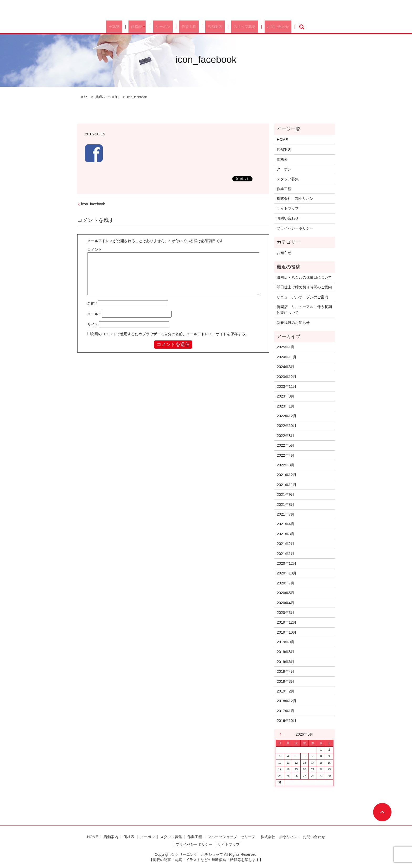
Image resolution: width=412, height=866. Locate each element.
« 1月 (282, 734)
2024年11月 (286, 357)
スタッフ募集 (236, 27)
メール (94, 314)
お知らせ (284, 253)
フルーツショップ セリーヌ (231, 837)
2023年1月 (285, 406)
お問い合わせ (265, 27)
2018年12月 (286, 701)
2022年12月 (286, 416)
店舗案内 (211, 27)
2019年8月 (285, 652)
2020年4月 (285, 603)
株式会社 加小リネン (295, 198)
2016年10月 (286, 721)
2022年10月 (286, 426)
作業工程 (190, 27)
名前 (92, 303)
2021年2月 (285, 544)
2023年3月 (285, 396)
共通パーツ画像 (107, 97)
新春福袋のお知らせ (293, 322)
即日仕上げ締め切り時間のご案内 (304, 287)
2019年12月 (286, 622)
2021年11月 (286, 485)
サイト (92, 324)
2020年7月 (285, 583)
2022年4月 (285, 455)
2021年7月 (285, 514)
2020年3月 (285, 612)
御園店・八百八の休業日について (304, 277)
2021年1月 (285, 554)
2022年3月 (285, 465)
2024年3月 (285, 367)
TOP (83, 97)
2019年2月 (285, 691)
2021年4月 (285, 524)
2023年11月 (286, 386)
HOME (127, 27)
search (286, 27)
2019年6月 (285, 662)
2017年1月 (285, 711)
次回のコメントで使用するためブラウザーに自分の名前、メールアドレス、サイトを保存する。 (170, 334)
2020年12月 (286, 563)
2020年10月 (286, 573)
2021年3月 (285, 534)
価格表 (145, 27)
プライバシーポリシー (295, 228)
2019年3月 (285, 681)
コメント (94, 249)
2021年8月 (285, 504)
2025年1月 (285, 347)
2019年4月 (285, 671)
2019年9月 (285, 642)
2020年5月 (285, 593)
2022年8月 (285, 436)
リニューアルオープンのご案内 (302, 297)
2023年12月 (286, 377)
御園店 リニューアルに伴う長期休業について (304, 310)
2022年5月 (285, 445)
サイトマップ (288, 208)
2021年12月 (286, 475)
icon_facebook (93, 204)
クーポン (169, 27)
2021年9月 (285, 494)
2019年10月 (286, 632)
